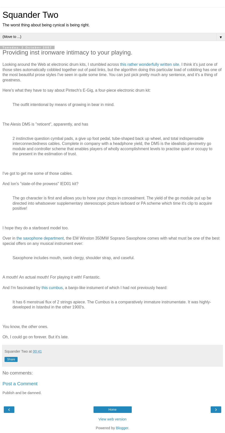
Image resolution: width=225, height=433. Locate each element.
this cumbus (52, 288)
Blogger (122, 428)
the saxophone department (40, 238)
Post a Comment (20, 383)
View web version (113, 419)
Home (112, 409)
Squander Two (30, 15)
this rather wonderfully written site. (150, 64)
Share (11, 359)
